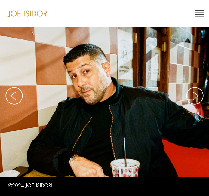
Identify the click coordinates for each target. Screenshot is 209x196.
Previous (14, 96)
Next (195, 96)
